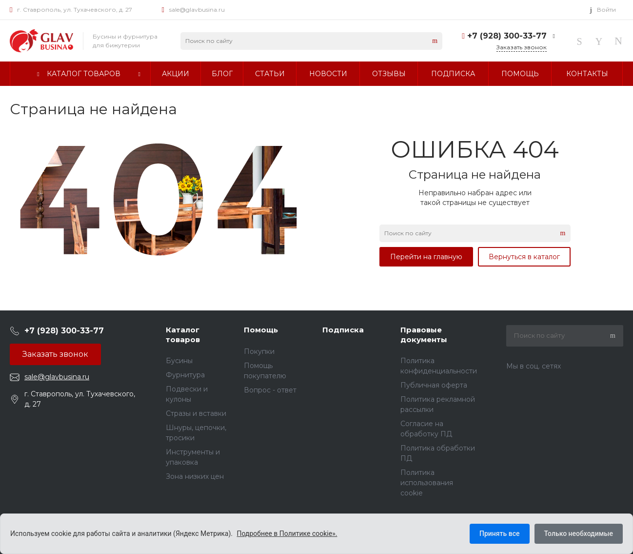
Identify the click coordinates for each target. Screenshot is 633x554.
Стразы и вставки (196, 413)
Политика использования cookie (426, 482)
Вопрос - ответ (270, 390)
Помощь (261, 329)
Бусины (179, 360)
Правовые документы (423, 334)
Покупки (259, 351)
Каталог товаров (183, 334)
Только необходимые (578, 533)
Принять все (499, 533)
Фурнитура (185, 374)
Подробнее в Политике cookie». (287, 533)
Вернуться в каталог (524, 256)
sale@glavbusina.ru (197, 9)
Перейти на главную (426, 256)
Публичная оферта (433, 385)
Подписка (343, 329)
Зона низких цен (195, 476)
